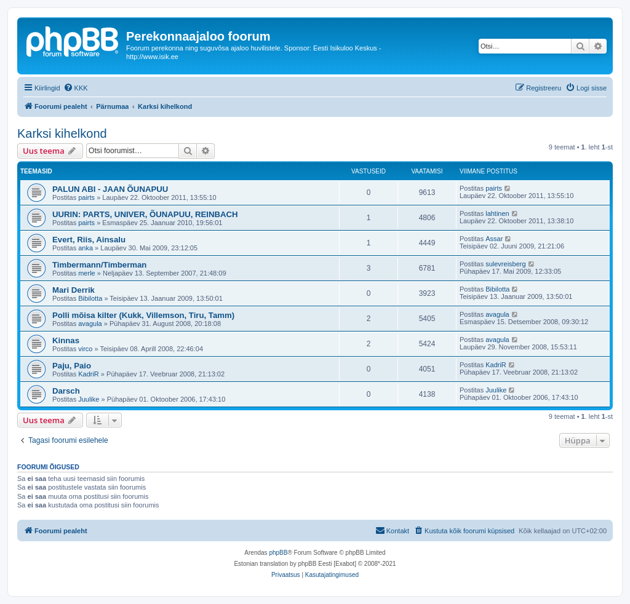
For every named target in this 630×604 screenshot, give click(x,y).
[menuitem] (75, 88)
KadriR (88, 374)
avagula (90, 323)
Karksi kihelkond (62, 133)
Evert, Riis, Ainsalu (89, 239)
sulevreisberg (505, 264)
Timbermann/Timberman (99, 264)
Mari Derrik (73, 290)
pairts (86, 197)
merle (86, 273)
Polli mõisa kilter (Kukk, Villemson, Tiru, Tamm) (143, 315)
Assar (494, 238)
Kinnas (65, 340)
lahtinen (497, 213)
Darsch (66, 390)
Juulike (88, 399)
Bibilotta (90, 298)
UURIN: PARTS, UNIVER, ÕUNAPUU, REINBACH (145, 214)
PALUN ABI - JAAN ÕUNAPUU (110, 189)
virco (85, 348)
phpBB (278, 552)
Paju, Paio (71, 365)
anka (85, 248)
